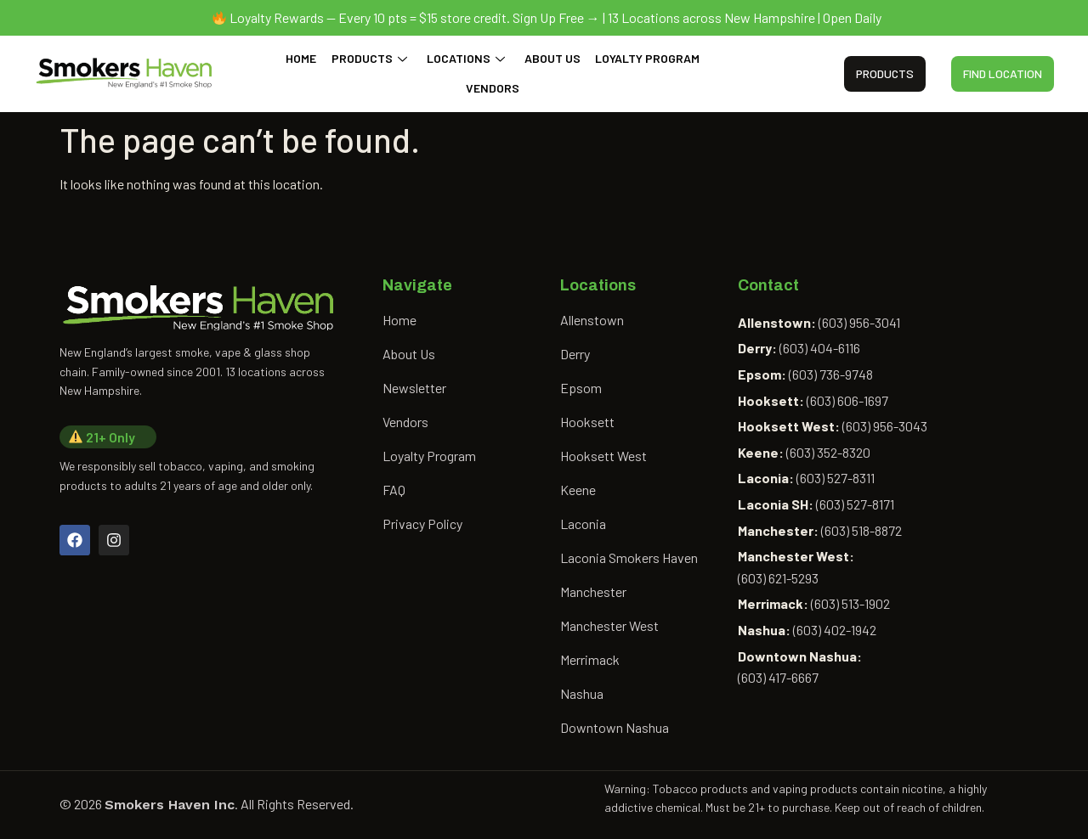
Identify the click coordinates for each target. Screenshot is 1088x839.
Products (370, 58)
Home (303, 58)
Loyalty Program (645, 58)
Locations (466, 58)
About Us (552, 58)
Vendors (492, 88)
